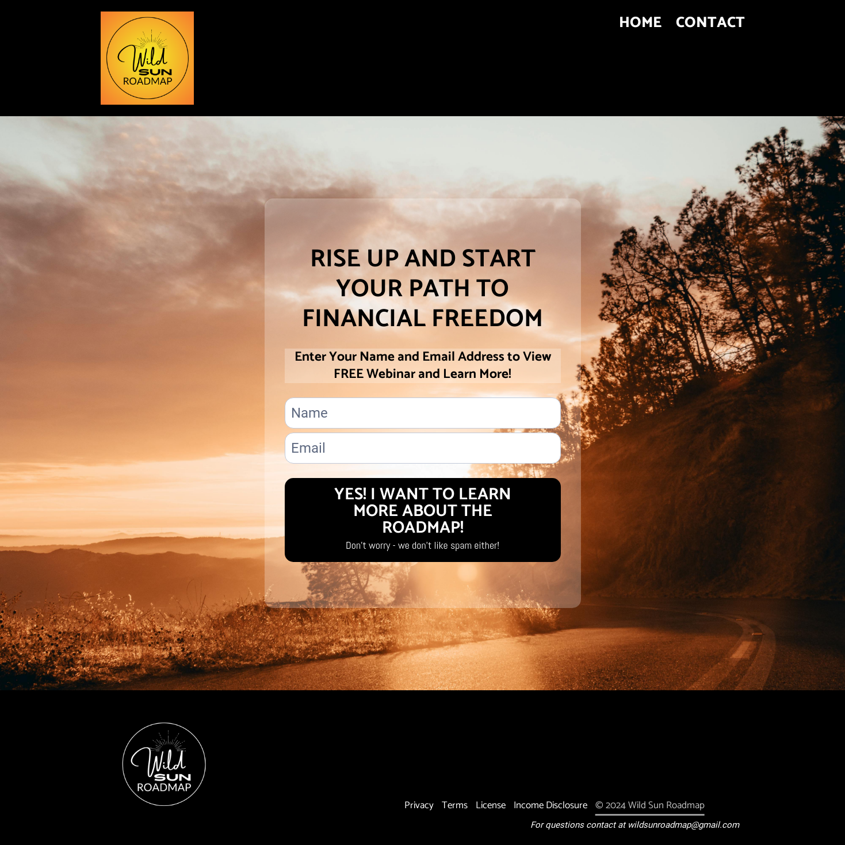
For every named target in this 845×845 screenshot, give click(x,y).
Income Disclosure (550, 805)
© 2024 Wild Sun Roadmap (650, 805)
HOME (640, 26)
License (491, 805)
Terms (455, 805)
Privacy (419, 805)
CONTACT (710, 26)
